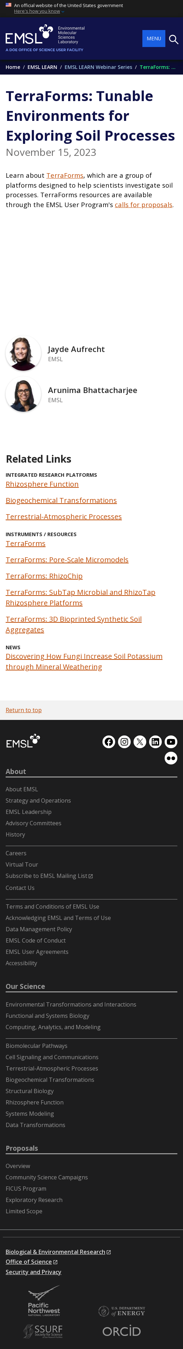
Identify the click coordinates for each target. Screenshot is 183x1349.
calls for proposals (143, 204)
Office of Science (29, 1262)
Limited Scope (24, 1211)
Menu (154, 38)
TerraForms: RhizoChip (44, 576)
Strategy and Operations (38, 800)
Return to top (24, 710)
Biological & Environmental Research (55, 1252)
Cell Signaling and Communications (52, 1057)
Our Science (25, 986)
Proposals (22, 1148)
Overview (18, 1166)
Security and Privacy (33, 1272)
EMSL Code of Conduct (36, 940)
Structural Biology (30, 1091)
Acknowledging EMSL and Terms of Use (58, 918)
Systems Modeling (30, 1114)
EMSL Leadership (29, 812)
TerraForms (64, 175)
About (16, 771)
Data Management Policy (39, 929)
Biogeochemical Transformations (61, 500)
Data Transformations (35, 1125)
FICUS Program (26, 1188)
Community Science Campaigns (47, 1177)
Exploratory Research (34, 1200)
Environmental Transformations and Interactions (71, 1004)
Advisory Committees (33, 823)
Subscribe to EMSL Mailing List (46, 876)
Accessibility (21, 963)
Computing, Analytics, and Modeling (53, 1027)
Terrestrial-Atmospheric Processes (64, 516)
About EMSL (22, 789)
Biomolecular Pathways (36, 1046)
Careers (16, 853)
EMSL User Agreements (37, 952)
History (15, 834)
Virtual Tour (22, 864)
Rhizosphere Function (42, 484)
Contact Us (20, 888)
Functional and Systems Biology (47, 1016)
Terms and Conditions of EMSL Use (52, 906)
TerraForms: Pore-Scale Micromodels (67, 559)
